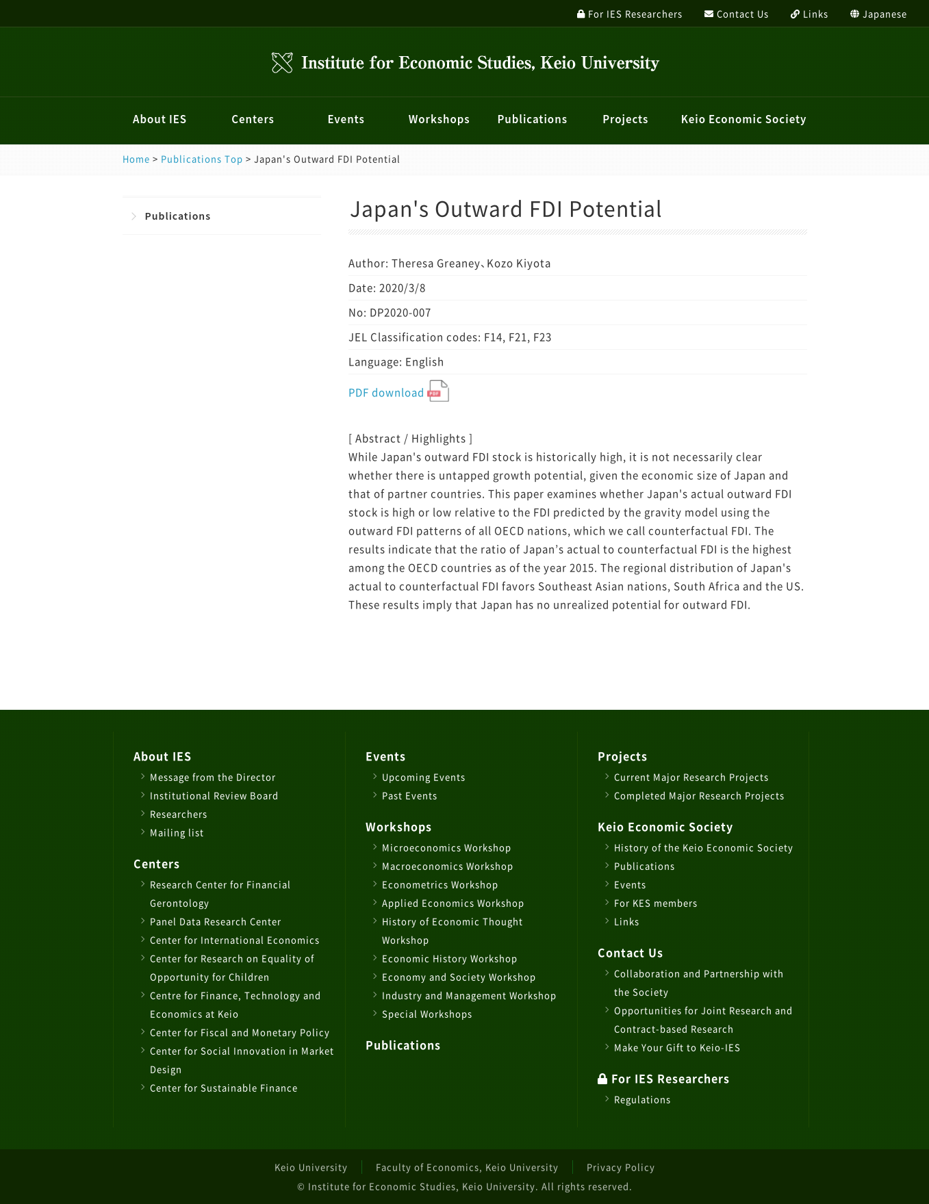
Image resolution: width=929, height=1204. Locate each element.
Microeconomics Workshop (446, 847)
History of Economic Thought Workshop (452, 930)
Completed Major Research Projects (699, 795)
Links (626, 920)
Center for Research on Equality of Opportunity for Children (232, 967)
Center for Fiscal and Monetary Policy (240, 1031)
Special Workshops (427, 1013)
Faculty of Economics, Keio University (467, 1166)
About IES (160, 119)
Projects (625, 119)
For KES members (656, 902)
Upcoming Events (424, 776)
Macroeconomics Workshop (447, 865)
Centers (253, 119)
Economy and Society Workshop (459, 976)
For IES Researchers (664, 1078)
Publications (532, 119)
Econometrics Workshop (440, 884)
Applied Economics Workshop (453, 902)
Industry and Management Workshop (469, 994)
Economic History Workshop (450, 957)
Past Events (409, 795)
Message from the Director (213, 776)
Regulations (642, 1098)
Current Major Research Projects (691, 776)
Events (345, 119)
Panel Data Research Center (215, 920)
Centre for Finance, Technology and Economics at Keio (235, 1004)
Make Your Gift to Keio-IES (677, 1046)
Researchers (178, 813)
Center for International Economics (235, 939)
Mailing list (177, 831)
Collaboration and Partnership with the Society (699, 982)
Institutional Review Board (214, 795)
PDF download (398, 392)
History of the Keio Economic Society (703, 847)
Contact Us (630, 952)
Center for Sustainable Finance (224, 1087)
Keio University (311, 1166)
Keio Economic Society (744, 119)
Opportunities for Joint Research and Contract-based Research (703, 1019)
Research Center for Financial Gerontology (220, 893)
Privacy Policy (621, 1166)
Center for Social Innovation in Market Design (242, 1059)
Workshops (439, 119)
